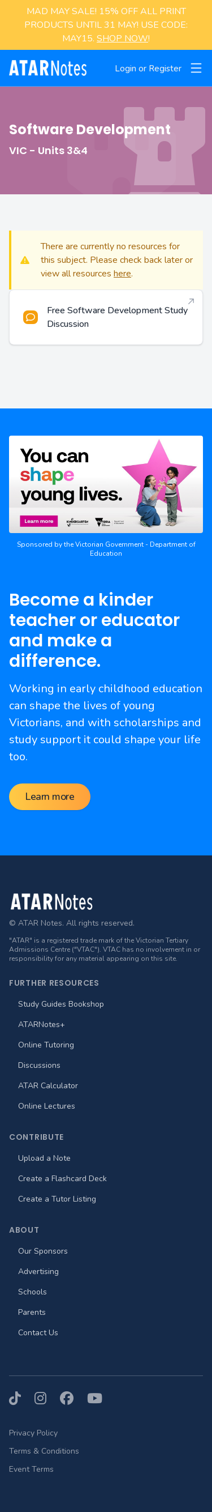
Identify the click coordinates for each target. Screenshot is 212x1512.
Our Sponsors (43, 1251)
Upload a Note (44, 1158)
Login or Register (148, 68)
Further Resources (54, 983)
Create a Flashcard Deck (62, 1178)
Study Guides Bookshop (61, 1004)
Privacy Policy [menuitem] (33, 1433)
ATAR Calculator (48, 1085)
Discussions (39, 1065)
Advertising (38, 1271)
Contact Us (38, 1332)
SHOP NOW (122, 38)
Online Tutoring (46, 1045)
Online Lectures (46, 1106)
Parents (32, 1312)
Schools (32, 1292)
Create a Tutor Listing (57, 1199)
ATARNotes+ (41, 1024)
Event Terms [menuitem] (31, 1469)
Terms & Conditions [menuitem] (44, 1451)
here (122, 273)
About (24, 1230)
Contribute (36, 1137)
